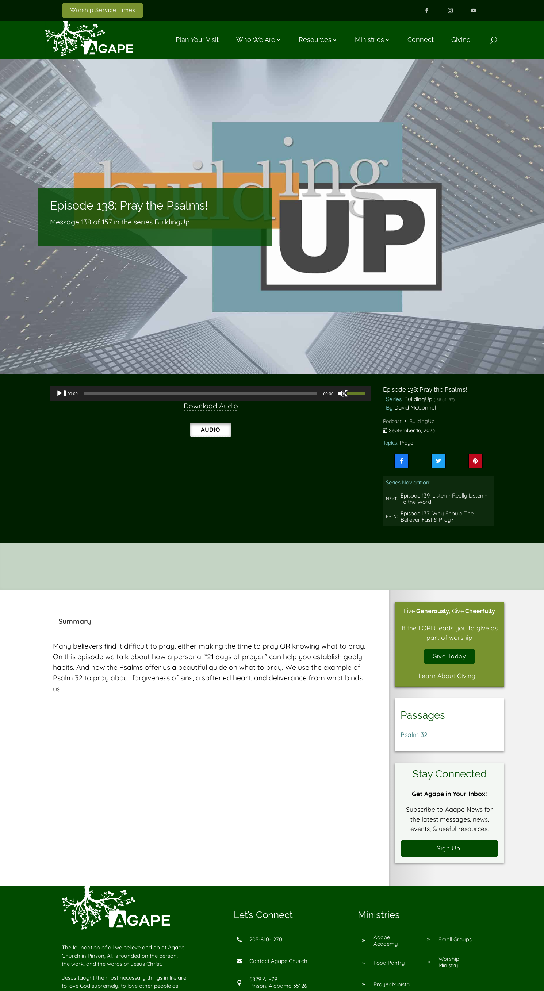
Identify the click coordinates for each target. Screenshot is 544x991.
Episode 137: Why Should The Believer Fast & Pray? (437, 516)
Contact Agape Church (278, 964)
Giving (461, 39)
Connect (420, 39)
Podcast (392, 421)
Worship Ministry (448, 965)
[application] (210, 393)
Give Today (449, 657)
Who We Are (255, 39)
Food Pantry (389, 966)
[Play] (61, 393)
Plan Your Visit (197, 39)
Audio (210, 429)
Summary (74, 621)
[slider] (201, 393)
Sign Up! (449, 850)
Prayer (407, 442)
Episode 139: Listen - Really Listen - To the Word (444, 498)
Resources (315, 39)
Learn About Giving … (449, 677)
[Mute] (343, 393)
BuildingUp (418, 399)
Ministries (369, 39)
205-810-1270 (265, 943)
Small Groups (455, 943)
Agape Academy (385, 944)
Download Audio (211, 406)
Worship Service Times (102, 10)
